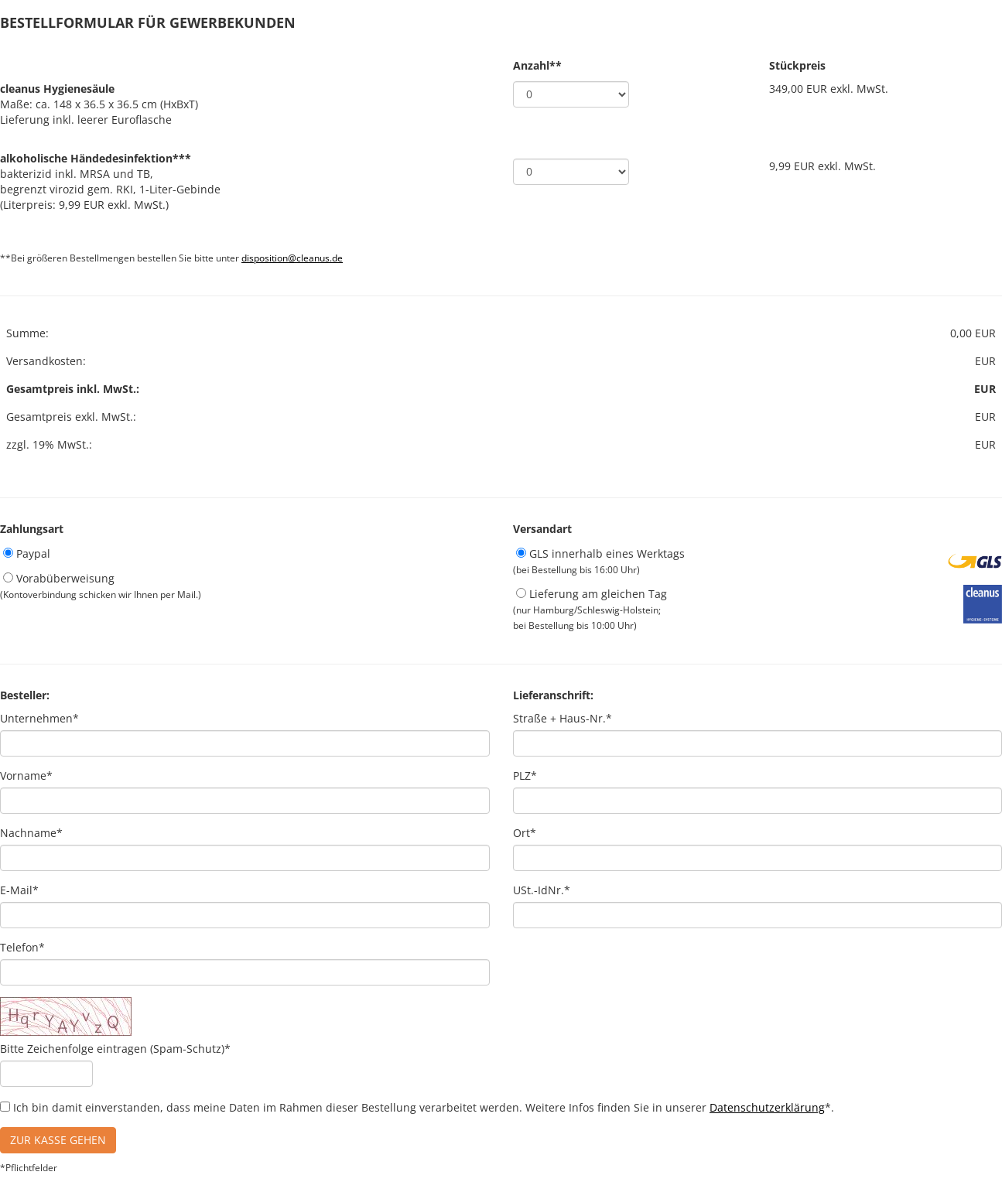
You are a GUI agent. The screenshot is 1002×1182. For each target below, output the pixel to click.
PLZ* (525, 775)
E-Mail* (19, 890)
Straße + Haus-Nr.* (562, 718)
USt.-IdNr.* (541, 890)
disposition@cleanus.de (292, 257)
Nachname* (31, 832)
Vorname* (26, 775)
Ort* (524, 832)
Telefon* (22, 947)
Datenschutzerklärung (767, 1107)
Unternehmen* (39, 718)
